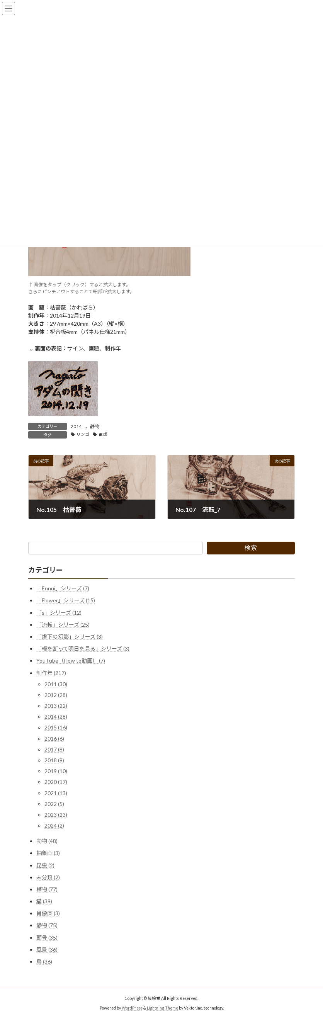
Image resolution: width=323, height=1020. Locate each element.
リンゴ (82, 434)
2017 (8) (54, 749)
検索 (251, 547)
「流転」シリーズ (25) (63, 624)
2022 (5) (54, 804)
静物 (94, 426)
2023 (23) (55, 814)
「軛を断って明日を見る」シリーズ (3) (82, 649)
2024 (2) (54, 826)
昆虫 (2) (45, 865)
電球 (103, 434)
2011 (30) (55, 684)
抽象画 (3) (48, 853)
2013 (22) (55, 705)
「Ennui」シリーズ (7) (62, 588)
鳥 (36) (44, 961)
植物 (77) (47, 889)
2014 (76, 426)
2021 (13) (55, 793)
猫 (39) (44, 901)
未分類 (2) (48, 877)
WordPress (132, 1008)
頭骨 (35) (47, 937)
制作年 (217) (51, 673)
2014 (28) (55, 717)
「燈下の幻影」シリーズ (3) (69, 636)
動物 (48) (47, 841)
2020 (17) (55, 782)
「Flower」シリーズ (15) (65, 600)
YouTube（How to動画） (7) (70, 661)
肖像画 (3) (48, 913)
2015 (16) (55, 727)
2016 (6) (54, 738)
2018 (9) (54, 760)
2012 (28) (55, 695)
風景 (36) (47, 949)
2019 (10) (55, 771)
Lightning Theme (162, 1008)
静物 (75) (47, 925)
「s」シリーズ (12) (59, 612)
